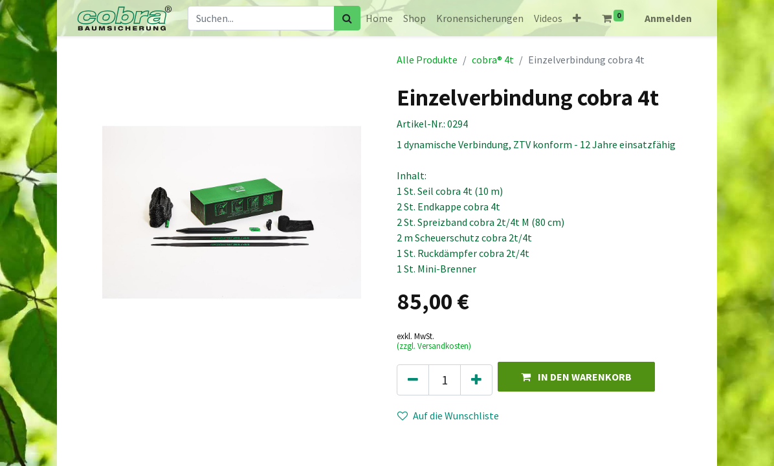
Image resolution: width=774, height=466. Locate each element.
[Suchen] (347, 18)
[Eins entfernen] (413, 379)
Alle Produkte (427, 59)
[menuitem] (379, 18)
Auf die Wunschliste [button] (448, 415)
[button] (577, 18)
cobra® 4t (493, 59)
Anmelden (668, 18)
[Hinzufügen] (476, 379)
